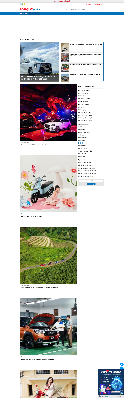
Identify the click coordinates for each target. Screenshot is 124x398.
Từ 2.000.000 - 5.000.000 (86, 166)
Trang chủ (25, 39)
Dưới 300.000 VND (84, 157)
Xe (32, 39)
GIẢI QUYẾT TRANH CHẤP (79, 363)
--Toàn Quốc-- (83, 93)
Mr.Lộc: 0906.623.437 (26, 383)
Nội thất (81, 136)
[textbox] (87, 9)
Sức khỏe (81, 141)
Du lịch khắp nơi (83, 129)
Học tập (81, 131)
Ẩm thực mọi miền (84, 146)
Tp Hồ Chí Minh (83, 98)
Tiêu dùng (82, 148)
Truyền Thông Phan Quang (31, 394)
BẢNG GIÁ (93, 363)
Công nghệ (82, 134)
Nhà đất (81, 126)
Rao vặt (81, 151)
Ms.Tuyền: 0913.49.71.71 (40, 385)
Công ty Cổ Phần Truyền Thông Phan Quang (74, 373)
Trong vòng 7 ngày (84, 113)
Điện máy (81, 124)
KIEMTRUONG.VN (98, 4)
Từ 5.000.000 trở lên (84, 169)
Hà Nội (81, 95)
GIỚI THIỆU (31, 363)
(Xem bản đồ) (95, 375)
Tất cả (81, 106)
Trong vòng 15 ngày (84, 115)
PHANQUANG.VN (78, 394)
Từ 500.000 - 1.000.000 (85, 162)
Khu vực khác (83, 100)
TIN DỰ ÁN (89, 4)
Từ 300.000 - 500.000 (85, 159)
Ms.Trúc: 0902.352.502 (39, 383)
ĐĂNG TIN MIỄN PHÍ (62, 1)
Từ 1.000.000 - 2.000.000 (86, 164)
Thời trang (82, 143)
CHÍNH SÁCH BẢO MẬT (61, 363)
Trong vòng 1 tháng (84, 118)
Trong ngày (82, 108)
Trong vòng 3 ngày (84, 111)
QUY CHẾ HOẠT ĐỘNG (44, 363)
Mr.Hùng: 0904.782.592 (26, 385)
